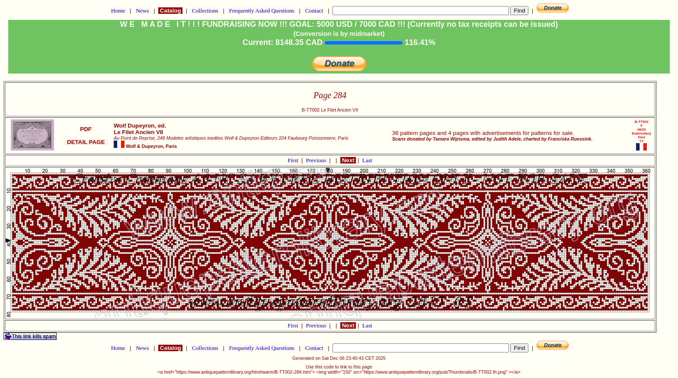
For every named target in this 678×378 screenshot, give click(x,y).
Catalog (170, 10)
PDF (86, 129)
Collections (205, 10)
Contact (314, 10)
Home (117, 10)
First (294, 160)
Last (367, 160)
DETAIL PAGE (86, 142)
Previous (317, 160)
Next (348, 160)
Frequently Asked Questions (261, 10)
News (142, 10)
